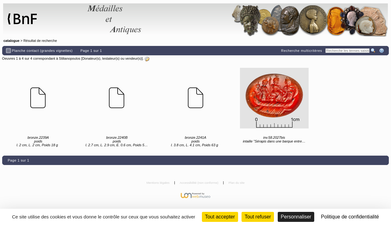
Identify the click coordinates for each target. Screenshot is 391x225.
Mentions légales (158, 182)
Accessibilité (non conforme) (199, 182)
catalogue (11, 40)
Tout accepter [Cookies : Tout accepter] (220, 216)
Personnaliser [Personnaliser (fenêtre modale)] (296, 216)
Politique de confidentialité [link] (350, 216)
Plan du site (236, 182)
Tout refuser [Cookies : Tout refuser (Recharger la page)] (258, 216)
